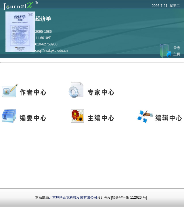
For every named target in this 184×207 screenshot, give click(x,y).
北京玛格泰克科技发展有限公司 (73, 197)
